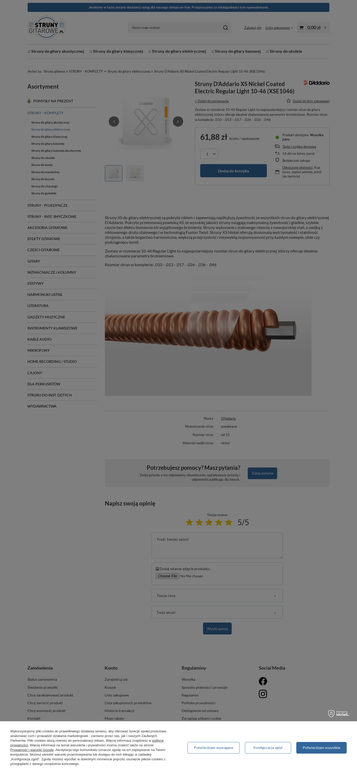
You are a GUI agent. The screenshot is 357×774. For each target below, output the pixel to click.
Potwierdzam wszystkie (321, 747)
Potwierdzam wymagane (213, 747)
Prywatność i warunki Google (32, 750)
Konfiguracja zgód (267, 747)
